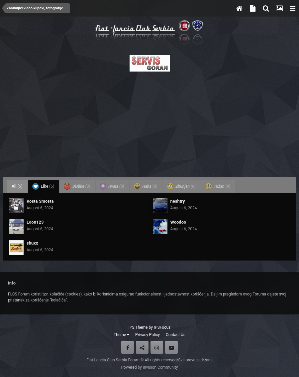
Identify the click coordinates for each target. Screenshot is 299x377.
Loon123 (35, 222)
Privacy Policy (147, 334)
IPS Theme (138, 327)
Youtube (171, 347)
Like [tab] (43, 186)
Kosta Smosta (40, 201)
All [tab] (17, 186)
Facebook (127, 347)
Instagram (156, 347)
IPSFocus (162, 327)
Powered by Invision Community (149, 367)
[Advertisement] (149, 122)
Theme (121, 334)
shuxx (32, 243)
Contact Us (175, 334)
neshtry (177, 201)
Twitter (142, 347)
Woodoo (178, 222)
